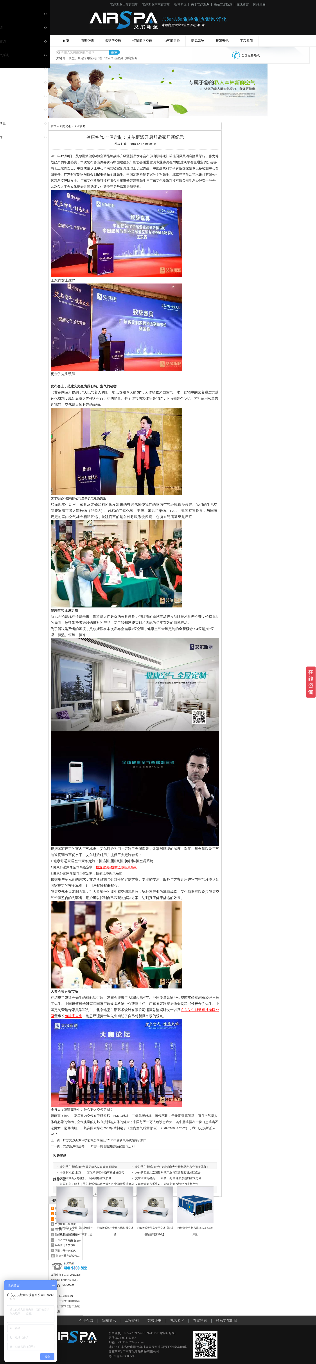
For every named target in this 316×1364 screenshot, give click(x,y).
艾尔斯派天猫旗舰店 (124, 4)
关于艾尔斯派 (200, 4)
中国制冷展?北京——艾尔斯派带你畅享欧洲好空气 (94, 1177)
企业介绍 (86, 1320)
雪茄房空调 (113, 41)
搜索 (114, 52)
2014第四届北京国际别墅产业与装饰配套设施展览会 (170, 1177)
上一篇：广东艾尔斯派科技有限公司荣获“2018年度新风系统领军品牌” (98, 1140)
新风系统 (197, 41)
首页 (66, 41)
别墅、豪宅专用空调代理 (85, 58)
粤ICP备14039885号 (122, 1356)
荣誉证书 (154, 1320)
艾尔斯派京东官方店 (156, 4)
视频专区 (180, 4)
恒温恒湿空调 (142, 41)
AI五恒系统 (171, 41)
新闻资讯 (222, 41)
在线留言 (243, 4)
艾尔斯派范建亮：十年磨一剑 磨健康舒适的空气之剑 (170, 1183)
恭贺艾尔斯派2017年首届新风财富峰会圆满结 (90, 1166)
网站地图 (259, 4)
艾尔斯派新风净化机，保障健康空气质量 (87, 1183)
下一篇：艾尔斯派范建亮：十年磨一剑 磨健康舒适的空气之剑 (93, 1146)
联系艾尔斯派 (223, 4)
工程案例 (246, 41)
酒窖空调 (87, 41)
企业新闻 (81, 126)
